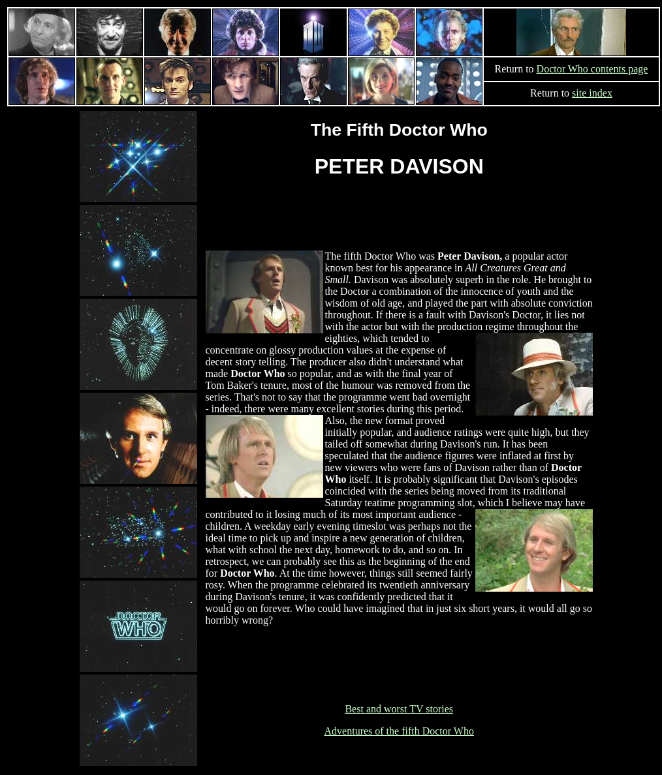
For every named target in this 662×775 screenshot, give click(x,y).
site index (592, 93)
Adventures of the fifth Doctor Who (399, 731)
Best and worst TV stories (399, 708)
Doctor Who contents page (592, 68)
